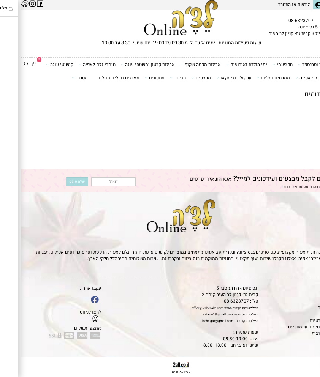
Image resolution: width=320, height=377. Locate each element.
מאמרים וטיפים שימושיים (292, 327)
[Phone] (307, 340)
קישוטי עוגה (38, 64)
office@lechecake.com (186, 308)
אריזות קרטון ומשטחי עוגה (127, 64)
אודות (311, 301)
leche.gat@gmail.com (196, 321)
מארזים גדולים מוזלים (97, 78)
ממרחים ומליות (252, 77)
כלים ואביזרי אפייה (294, 77)
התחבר (263, 5)
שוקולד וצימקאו (212, 77)
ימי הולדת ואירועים (225, 64)
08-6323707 (280, 20)
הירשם (283, 5)
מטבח (59, 77)
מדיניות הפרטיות (270, 187)
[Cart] (13, 64)
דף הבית (309, 288)
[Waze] (307, 352)
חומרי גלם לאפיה (76, 64)
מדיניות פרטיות (303, 320)
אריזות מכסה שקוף (179, 64)
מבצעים (180, 77)
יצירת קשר (307, 307)
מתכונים (134, 77)
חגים (157, 77)
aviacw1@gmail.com (197, 314)
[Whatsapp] (307, 365)
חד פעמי (262, 64)
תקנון (311, 295)
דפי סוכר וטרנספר (296, 64)
